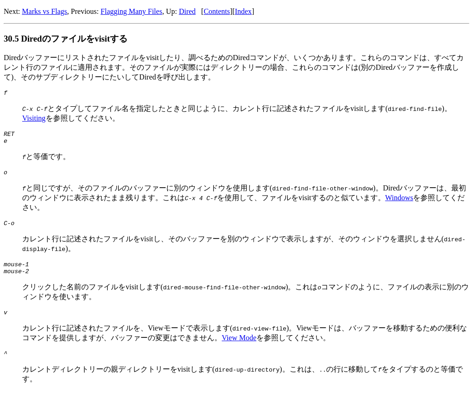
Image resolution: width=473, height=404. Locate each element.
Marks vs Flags (44, 11)
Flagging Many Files (131, 11)
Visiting (34, 119)
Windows (399, 203)
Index (243, 11)
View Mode (239, 349)
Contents (217, 11)
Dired (187, 11)
